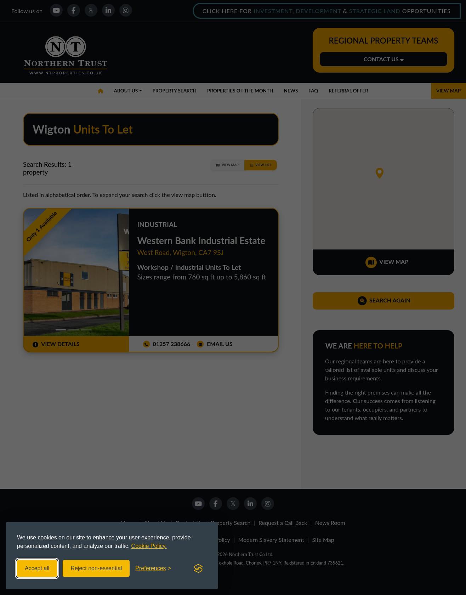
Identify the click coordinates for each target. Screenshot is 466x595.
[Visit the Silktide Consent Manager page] (198, 568)
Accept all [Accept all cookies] (37, 568)
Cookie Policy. (149, 546)
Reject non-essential (96, 568)
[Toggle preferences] (153, 568)
